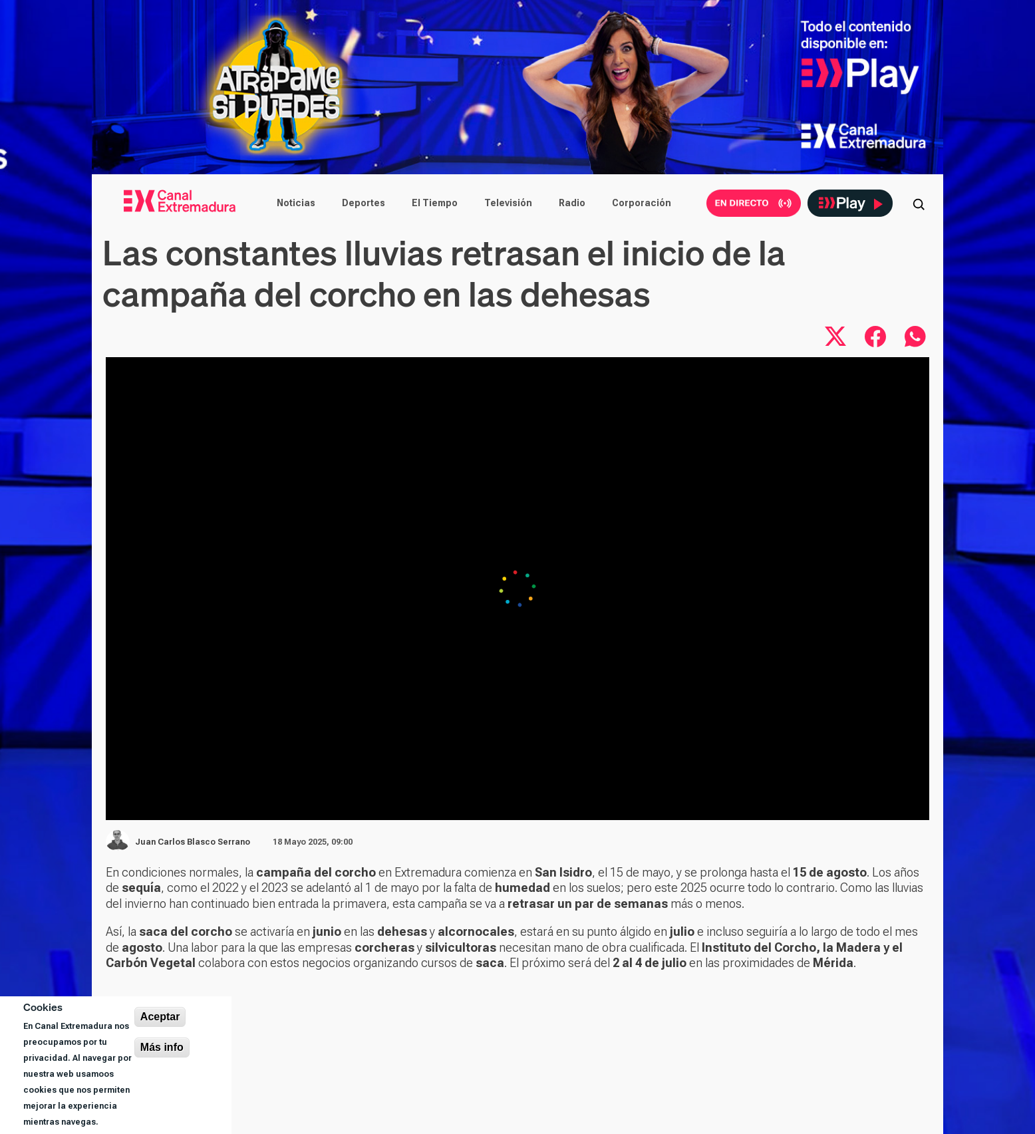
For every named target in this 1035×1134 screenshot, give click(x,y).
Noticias (296, 203)
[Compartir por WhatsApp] (915, 337)
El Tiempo (435, 203)
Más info (162, 1047)
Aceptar (160, 1016)
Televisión (508, 203)
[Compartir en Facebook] (875, 337)
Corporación (641, 203)
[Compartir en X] (835, 337)
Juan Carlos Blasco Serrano (192, 842)
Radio (572, 203)
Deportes (363, 203)
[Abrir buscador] (919, 203)
